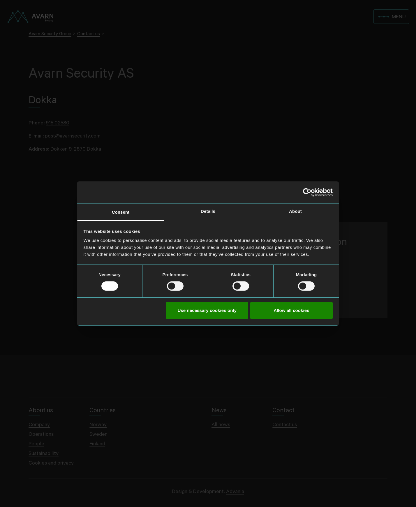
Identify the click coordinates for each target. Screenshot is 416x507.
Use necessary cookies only (207, 310)
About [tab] (295, 211)
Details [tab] (208, 211)
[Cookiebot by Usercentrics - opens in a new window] (307, 192)
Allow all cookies (291, 310)
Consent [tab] (121, 212)
